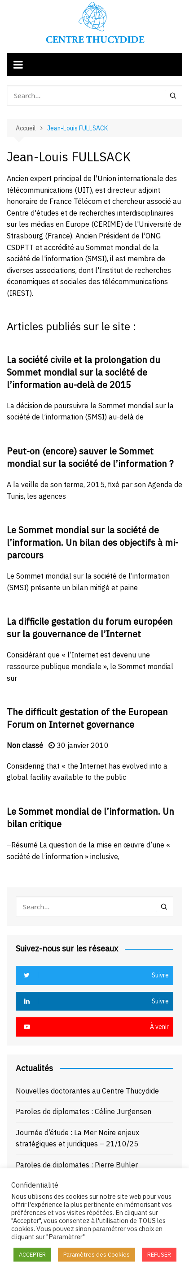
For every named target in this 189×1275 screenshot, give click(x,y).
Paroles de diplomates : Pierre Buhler (77, 1164)
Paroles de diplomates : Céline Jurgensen (83, 1111)
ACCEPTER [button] (32, 1254)
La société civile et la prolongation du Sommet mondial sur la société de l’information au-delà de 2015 (83, 372)
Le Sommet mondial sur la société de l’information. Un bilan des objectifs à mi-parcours (92, 542)
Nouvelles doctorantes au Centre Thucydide (87, 1090)
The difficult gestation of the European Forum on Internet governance (87, 718)
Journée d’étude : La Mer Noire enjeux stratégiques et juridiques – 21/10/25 (77, 1138)
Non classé (25, 745)
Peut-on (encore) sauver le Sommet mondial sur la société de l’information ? (90, 457)
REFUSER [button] (159, 1254)
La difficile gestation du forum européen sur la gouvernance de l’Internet (90, 627)
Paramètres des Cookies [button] (96, 1254)
